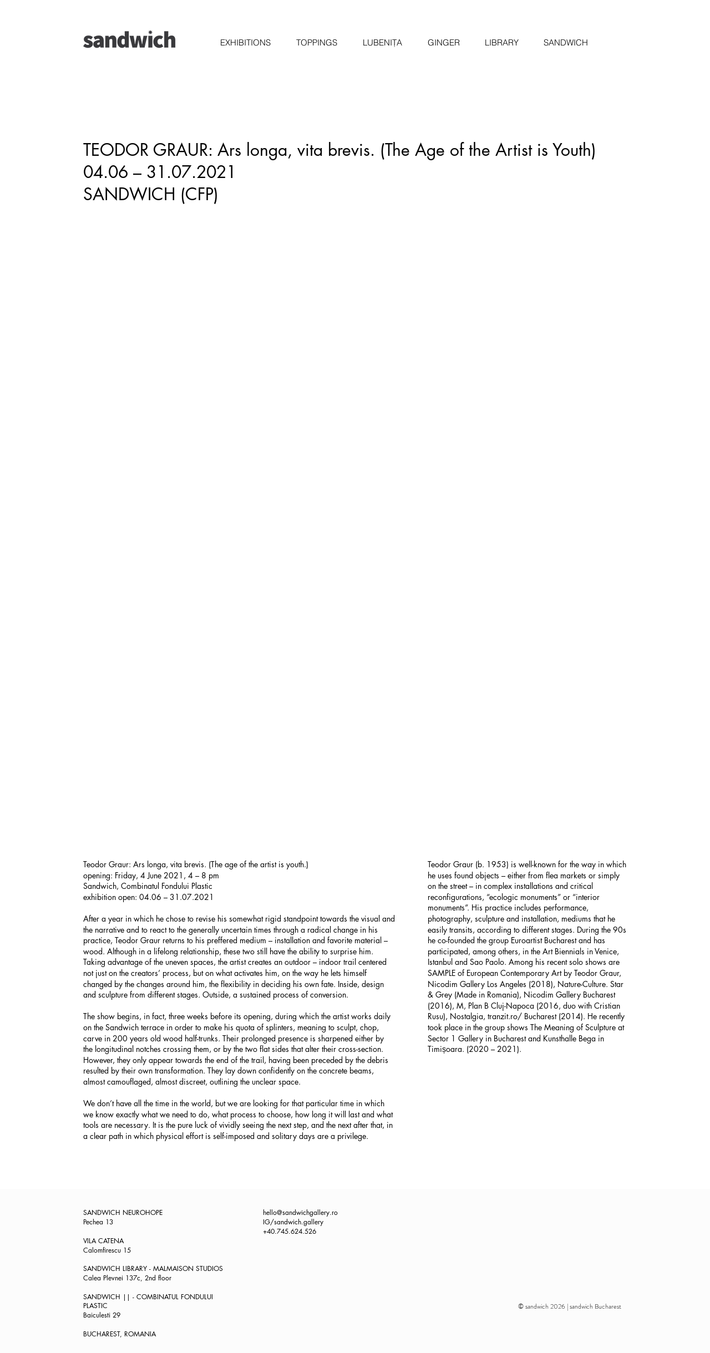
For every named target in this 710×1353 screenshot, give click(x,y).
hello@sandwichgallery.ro (300, 1212)
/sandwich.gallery (296, 1222)
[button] (245, 43)
